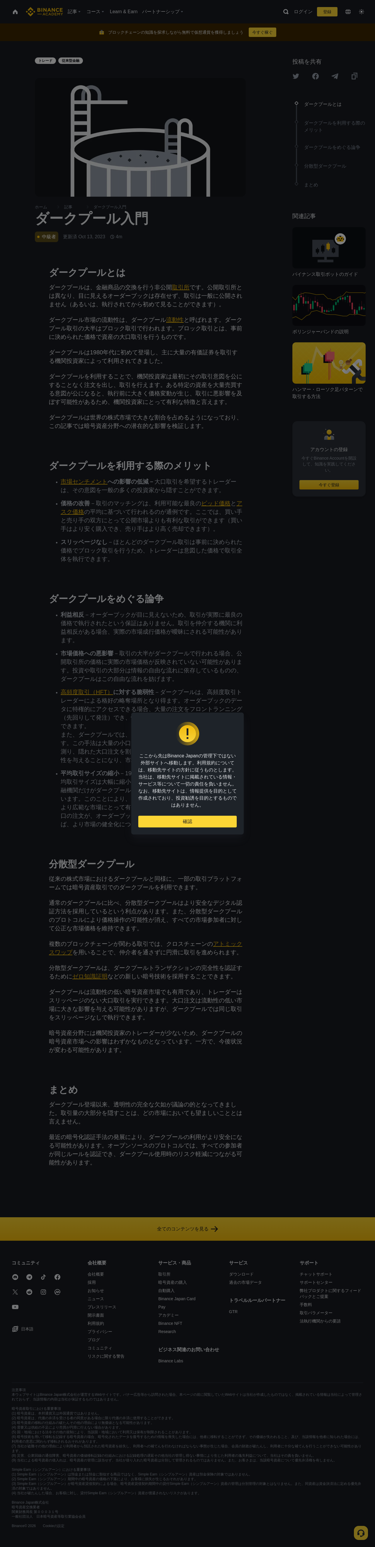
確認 (187, 821)
